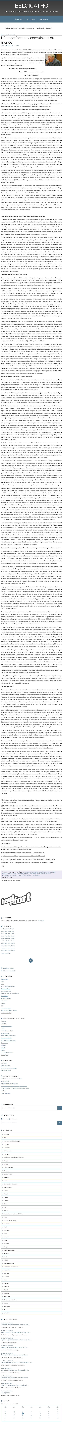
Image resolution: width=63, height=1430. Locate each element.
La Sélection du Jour (6, 1012)
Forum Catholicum (5, 1093)
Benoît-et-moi (4, 1043)
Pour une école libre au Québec (9, 1010)
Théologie (6, 1313)
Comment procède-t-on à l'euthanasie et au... (15, 1325)
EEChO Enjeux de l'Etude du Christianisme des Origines (15, 1088)
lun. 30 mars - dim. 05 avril (8, 943)
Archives (31, 19)
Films (5, 1204)
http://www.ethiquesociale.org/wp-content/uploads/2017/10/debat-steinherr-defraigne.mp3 (28, 859)
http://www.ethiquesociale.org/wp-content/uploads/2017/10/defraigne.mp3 (23, 852)
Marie (5, 1256)
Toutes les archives (5, 953)
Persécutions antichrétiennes (11, 1266)
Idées (49, 873)
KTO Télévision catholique (8, 986)
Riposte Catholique (6, 998)
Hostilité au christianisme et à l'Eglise (13, 1213)
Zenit (2, 981)
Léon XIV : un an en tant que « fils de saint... (15, 1385)
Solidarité (27, 875)
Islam (5, 1227)
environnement (8, 1187)
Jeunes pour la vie (5, 1065)
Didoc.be (3, 1047)
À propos (44, 19)
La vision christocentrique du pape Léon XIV (15, 1370)
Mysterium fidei (5, 1081)
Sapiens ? (49, 28)
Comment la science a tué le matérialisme (14, 1377)
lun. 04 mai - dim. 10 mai (7, 931)
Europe (6, 1194)
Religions (6, 1276)
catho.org (3, 1021)
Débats (15, 873)
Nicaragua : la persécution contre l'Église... (14, 1347)
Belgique (35, 872)
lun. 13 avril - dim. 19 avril (7, 938)
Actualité (28, 872)
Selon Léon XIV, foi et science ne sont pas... (14, 1355)
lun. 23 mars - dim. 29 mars (8, 945)
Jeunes (5, 1233)
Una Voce (3, 1090)
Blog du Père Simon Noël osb (8, 1040)
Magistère (6, 1253)
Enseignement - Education (38, 873)
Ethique (6, 1190)
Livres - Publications (9, 1250)
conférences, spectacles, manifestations (14, 1157)
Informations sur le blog (10, 1220)
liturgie (6, 1246)
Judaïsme (6, 1237)
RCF (2, 1005)
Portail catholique (5, 988)
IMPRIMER (9, 45)
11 (14, 1413)
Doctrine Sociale (23, 873)
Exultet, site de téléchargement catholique (11, 1078)
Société (21, 875)
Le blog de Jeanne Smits (7, 1030)
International (6, 875)
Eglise (5, 1180)
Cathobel (3, 1003)
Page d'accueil (40, 28)
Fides (2, 984)
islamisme (6, 1230)
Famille (6, 1197)
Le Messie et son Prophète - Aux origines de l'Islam (14, 1086)
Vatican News (4, 1000)
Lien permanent (8, 872)
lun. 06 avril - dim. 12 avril (7, 941)
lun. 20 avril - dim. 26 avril (7, 936)
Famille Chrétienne (6, 1008)
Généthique (4, 1063)
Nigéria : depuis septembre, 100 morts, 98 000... (16, 1340)
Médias (6, 1260)
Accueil (18, 19)
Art (5, 1137)
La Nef (2, 1028)
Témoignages (36, 875)
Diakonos (3, 1045)
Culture (6, 1161)
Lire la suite (41, 920)
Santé (5, 1280)
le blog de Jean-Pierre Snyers (8, 1035)
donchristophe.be (5, 1033)
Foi (5, 1207)
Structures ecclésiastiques (10, 1299)
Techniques (7, 1306)
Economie (6, 1177)
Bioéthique (7, 1147)
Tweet (2, 45)
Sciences (6, 1283)
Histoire (6, 1210)
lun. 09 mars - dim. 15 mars (8, 950)
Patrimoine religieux (9, 1263)
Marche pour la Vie (6, 1070)
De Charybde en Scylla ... (7, 1052)
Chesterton (3, 1023)
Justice (5, 1240)
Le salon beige (4, 996)
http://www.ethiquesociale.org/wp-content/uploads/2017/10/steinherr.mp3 (23, 856)
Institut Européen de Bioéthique (9, 1068)
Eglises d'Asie (4, 979)
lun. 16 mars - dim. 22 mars (8, 948)
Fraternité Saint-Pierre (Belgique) (9, 1083)
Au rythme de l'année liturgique (12, 1141)
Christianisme (7, 1151)
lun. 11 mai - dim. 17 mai (7, 928)
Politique (15, 875)
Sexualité (6, 1286)
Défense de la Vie (8, 1167)
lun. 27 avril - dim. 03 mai (7, 933)
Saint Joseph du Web (6, 1038)
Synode (6, 1303)
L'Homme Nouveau (6, 991)
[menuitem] (18, 19)
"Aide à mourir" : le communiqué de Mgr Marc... (16, 1332)
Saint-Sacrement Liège (6, 1026)
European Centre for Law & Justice (10, 993)
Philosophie (7, 1270)
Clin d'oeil (6, 1154)
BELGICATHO (31, 6)
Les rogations (5, 1393)
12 (22, 1413)
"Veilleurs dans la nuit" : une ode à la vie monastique (19, 28)
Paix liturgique (4, 1055)
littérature (6, 1243)
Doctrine (6, 1170)
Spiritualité (7, 1296)
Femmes (6, 1200)
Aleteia (3, 1050)
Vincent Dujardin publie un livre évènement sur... (17, 1362)
